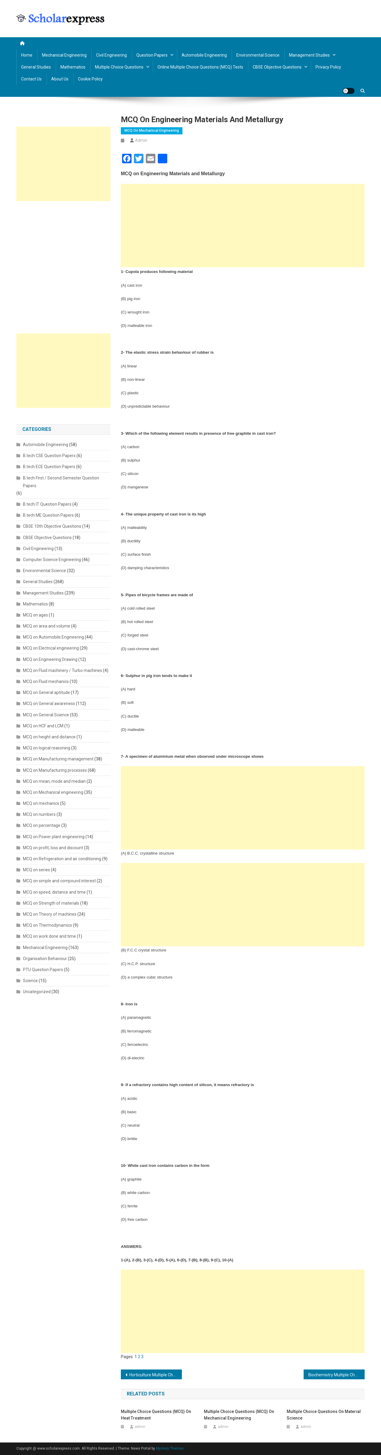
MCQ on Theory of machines (49, 914)
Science (30, 980)
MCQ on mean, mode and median (54, 781)
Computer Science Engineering (52, 559)
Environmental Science (257, 55)
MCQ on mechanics (41, 803)
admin (141, 140)
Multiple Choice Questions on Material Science (324, 1414)
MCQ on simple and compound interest (59, 880)
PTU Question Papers (43, 969)
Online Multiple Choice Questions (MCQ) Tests (200, 67)
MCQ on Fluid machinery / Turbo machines (62, 670)
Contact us (31, 79)
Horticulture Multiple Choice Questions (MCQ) (155, 1374)
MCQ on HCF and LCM (43, 725)
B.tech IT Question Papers (47, 504)
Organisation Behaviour (45, 958)
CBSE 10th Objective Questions (52, 526)
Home (26, 55)
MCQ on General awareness (49, 703)
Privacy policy (328, 67)
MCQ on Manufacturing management (58, 759)
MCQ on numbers (39, 814)
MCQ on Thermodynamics (47, 925)
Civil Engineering (111, 55)
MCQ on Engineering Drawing (50, 659)
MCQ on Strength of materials (51, 903)
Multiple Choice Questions (119, 67)
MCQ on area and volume (46, 626)
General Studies (36, 67)
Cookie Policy (90, 79)
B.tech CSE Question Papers (49, 455)
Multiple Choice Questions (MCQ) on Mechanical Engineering (239, 1414)
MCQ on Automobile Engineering (53, 637)
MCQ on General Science (46, 714)
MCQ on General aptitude (46, 692)
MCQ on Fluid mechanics (46, 681)
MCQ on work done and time (49, 936)
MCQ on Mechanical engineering (151, 130)
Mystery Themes (170, 1448)
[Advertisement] (243, 225)
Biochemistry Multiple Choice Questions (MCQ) (336, 1374)
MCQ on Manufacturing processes (55, 770)
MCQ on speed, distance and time (54, 892)
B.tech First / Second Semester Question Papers (61, 482)
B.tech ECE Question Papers (49, 466)
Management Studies (309, 55)
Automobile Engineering (204, 55)
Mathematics (72, 67)
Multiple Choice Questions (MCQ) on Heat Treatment (156, 1414)
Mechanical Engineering (64, 55)
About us (59, 79)
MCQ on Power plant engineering (54, 836)
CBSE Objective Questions (277, 67)
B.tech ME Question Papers (48, 515)
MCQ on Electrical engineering (51, 648)
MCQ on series (36, 869)
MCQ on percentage (41, 825)
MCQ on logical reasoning (46, 748)
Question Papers (152, 55)
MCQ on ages (35, 615)
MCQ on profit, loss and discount (53, 847)
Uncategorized (37, 991)
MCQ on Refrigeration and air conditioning (62, 858)
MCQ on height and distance (49, 737)
